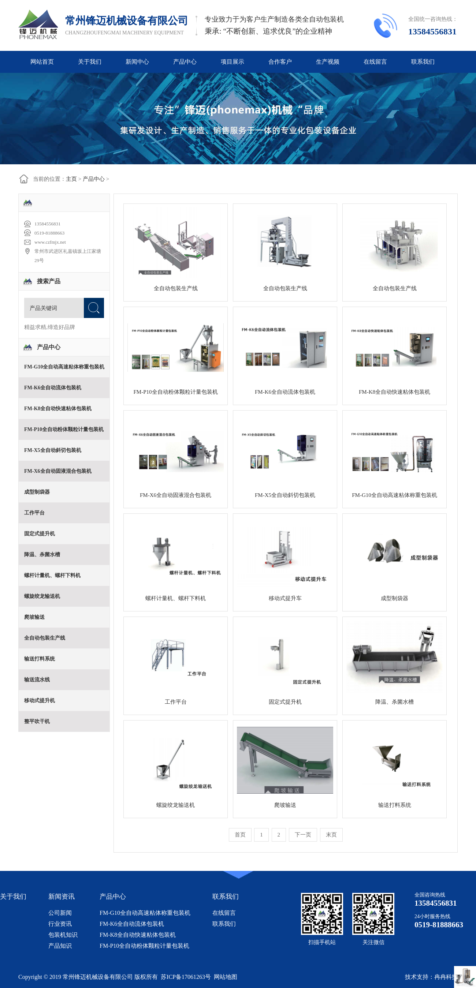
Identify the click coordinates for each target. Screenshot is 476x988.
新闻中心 (137, 62)
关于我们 (89, 62)
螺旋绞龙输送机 (175, 805)
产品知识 (60, 946)
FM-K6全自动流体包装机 (132, 924)
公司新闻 (60, 913)
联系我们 (423, 62)
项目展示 (232, 62)
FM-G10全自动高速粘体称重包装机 (145, 913)
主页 (71, 179)
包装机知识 (63, 935)
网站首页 (42, 62)
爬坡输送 (285, 805)
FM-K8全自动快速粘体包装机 (138, 935)
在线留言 (375, 62)
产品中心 (185, 62)
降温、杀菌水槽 (394, 702)
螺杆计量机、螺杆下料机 (175, 598)
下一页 (303, 835)
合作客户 (280, 62)
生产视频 (327, 62)
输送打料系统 (394, 805)
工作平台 (176, 702)
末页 (331, 835)
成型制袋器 (394, 598)
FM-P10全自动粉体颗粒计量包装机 (144, 946)
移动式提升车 (285, 598)
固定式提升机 (285, 702)
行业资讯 (60, 924)
